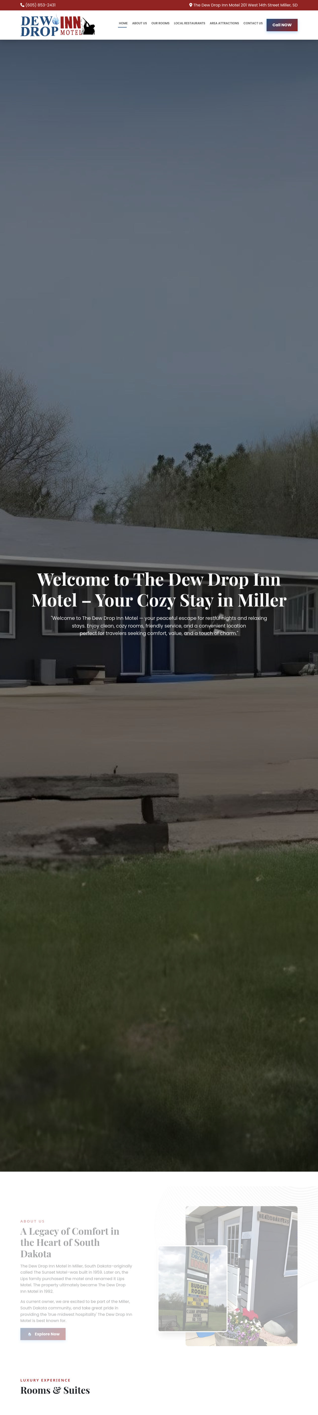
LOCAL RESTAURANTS (189, 23)
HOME (123, 23)
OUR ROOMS (160, 23)
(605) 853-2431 (40, 5)
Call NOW (282, 25)
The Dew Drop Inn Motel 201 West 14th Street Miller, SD (245, 5)
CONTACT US (253, 23)
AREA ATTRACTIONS (224, 23)
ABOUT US (139, 23)
